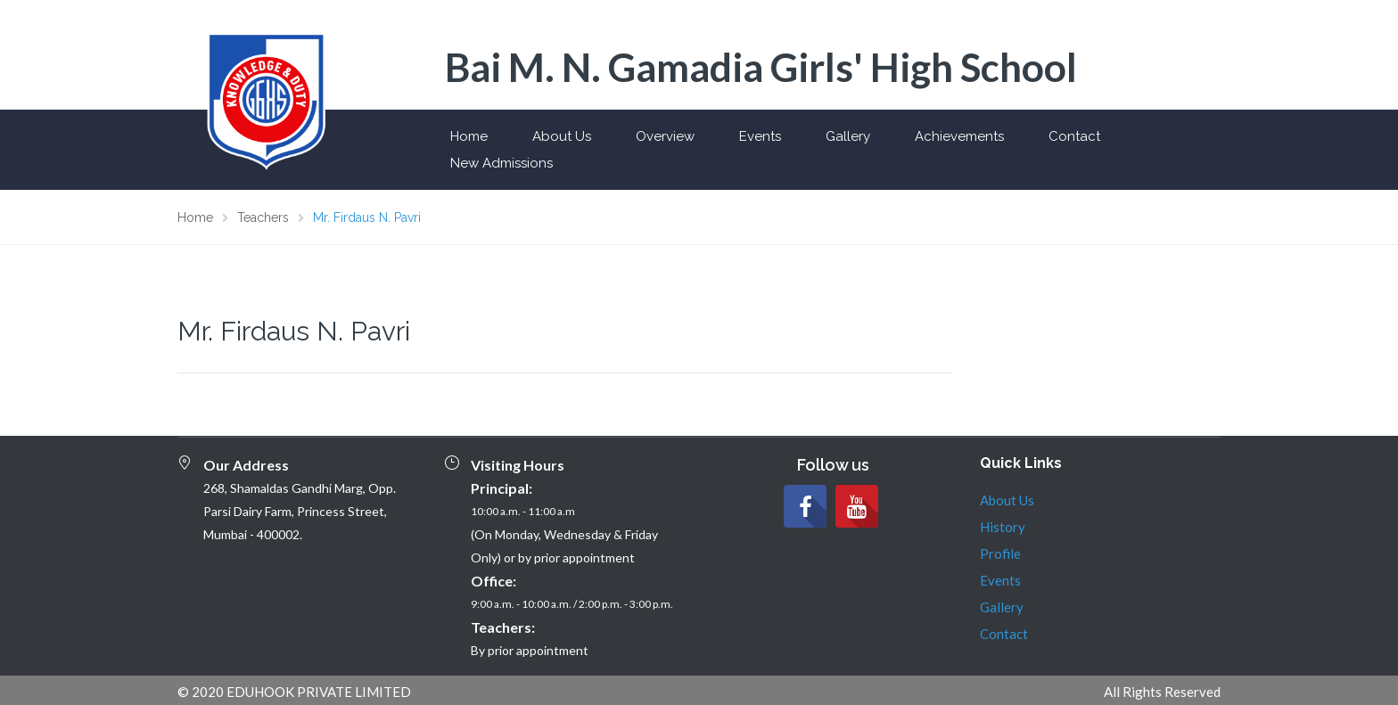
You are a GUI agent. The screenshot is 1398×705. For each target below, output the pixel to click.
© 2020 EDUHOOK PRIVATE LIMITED (294, 692)
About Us (561, 136)
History (1002, 527)
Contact (1074, 136)
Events (760, 136)
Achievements (959, 136)
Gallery (848, 136)
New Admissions (501, 163)
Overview (665, 136)
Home (469, 136)
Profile (1000, 553)
